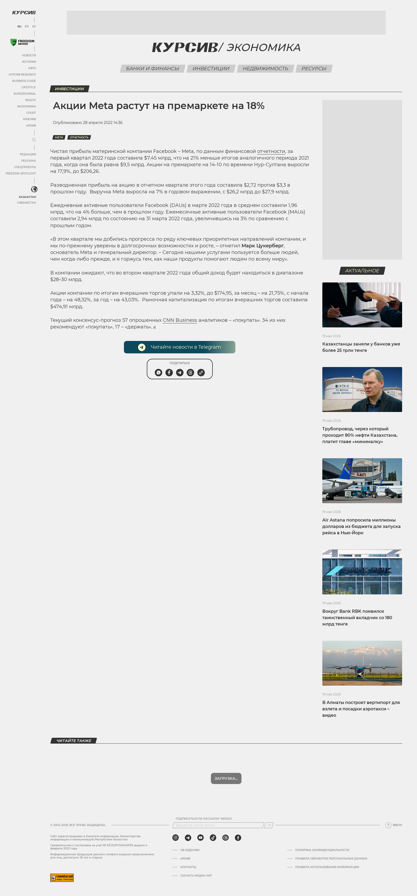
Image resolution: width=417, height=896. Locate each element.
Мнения (29, 119)
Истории (29, 62)
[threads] (225, 838)
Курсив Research (22, 74)
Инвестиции (211, 69)
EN (27, 26)
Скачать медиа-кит (196, 875)
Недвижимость (265, 69)
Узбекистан (26, 203)
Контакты (188, 867)
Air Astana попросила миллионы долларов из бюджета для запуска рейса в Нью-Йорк (361, 526)
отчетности (271, 151)
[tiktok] (213, 838)
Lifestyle (29, 87)
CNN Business (180, 320)
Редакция (28, 154)
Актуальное (362, 271)
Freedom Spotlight (21, 173)
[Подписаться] (269, 825)
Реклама (28, 160)
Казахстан (27, 197)
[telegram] (188, 838)
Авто (32, 68)
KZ (34, 26)
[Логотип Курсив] (24, 12)
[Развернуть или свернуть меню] (34, 140)
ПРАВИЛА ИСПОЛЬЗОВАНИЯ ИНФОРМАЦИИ (327, 867)
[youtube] (200, 838)
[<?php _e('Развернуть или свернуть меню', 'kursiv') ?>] (34, 189)
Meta (59, 137)
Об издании (189, 850)
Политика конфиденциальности (322, 850)
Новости (29, 55)
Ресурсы (314, 69)
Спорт (31, 113)
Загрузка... (226, 778)
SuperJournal (25, 93)
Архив (31, 125)
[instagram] (175, 838)
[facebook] (238, 838)
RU (19, 26)
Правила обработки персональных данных (331, 858)
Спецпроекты (25, 167)
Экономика (26, 106)
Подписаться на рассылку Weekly (204, 818)
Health (30, 100)
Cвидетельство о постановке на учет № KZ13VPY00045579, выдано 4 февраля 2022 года (98, 847)
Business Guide (24, 81)
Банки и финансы (152, 69)
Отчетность (79, 137)
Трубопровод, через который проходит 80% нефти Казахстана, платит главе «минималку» (360, 435)
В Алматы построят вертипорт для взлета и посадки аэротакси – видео (361, 709)
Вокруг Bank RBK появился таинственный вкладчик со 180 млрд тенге (357, 618)
